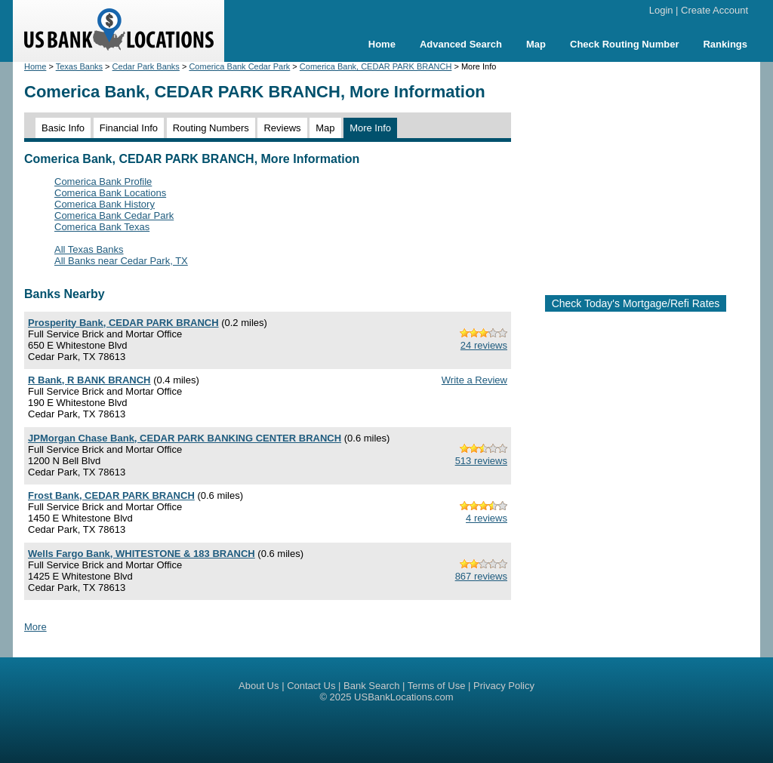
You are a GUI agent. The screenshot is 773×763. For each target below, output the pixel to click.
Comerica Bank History (104, 204)
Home (382, 44)
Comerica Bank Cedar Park (239, 66)
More (35, 626)
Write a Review (474, 380)
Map (536, 44)
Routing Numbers (211, 128)
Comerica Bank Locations (110, 192)
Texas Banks (79, 66)
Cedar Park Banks (146, 66)
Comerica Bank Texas (101, 226)
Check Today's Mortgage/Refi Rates (636, 303)
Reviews (281, 128)
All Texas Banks (89, 249)
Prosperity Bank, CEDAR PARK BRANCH (123, 322)
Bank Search (371, 685)
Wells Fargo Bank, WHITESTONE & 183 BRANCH (141, 553)
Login (661, 10)
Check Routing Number (624, 44)
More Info (370, 128)
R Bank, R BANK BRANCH (89, 380)
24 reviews (483, 345)
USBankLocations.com (404, 697)
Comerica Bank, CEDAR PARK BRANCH (376, 66)
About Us (259, 685)
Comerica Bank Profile (103, 181)
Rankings (725, 44)
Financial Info (129, 128)
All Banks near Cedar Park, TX (121, 260)
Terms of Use (437, 685)
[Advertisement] (647, 172)
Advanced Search (461, 44)
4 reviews (486, 518)
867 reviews (481, 576)
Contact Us (311, 685)
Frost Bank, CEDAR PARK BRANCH (111, 495)
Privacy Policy (503, 685)
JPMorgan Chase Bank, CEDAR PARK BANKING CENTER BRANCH (184, 438)
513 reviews (481, 460)
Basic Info (63, 128)
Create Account (714, 10)
